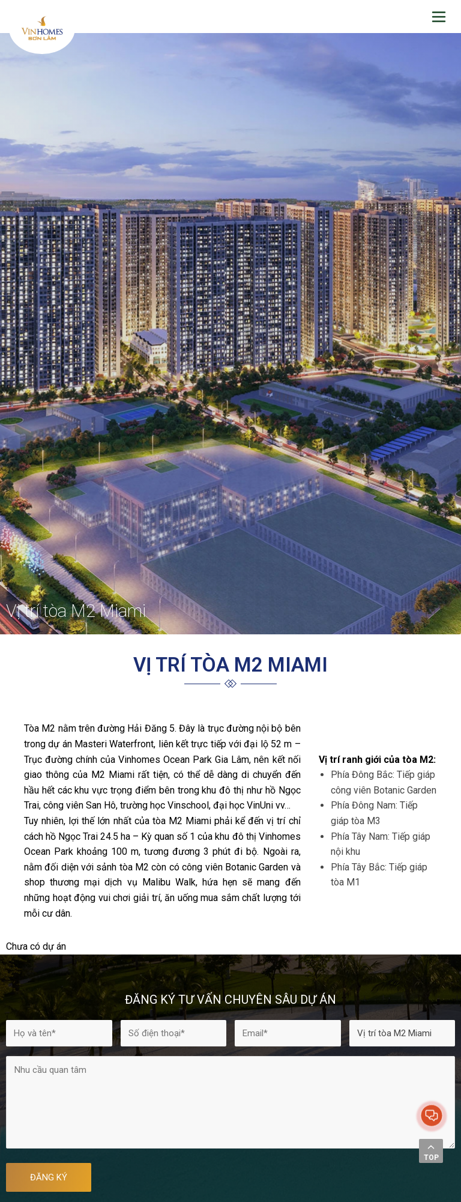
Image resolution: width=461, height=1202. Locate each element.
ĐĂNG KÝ (48, 1177)
